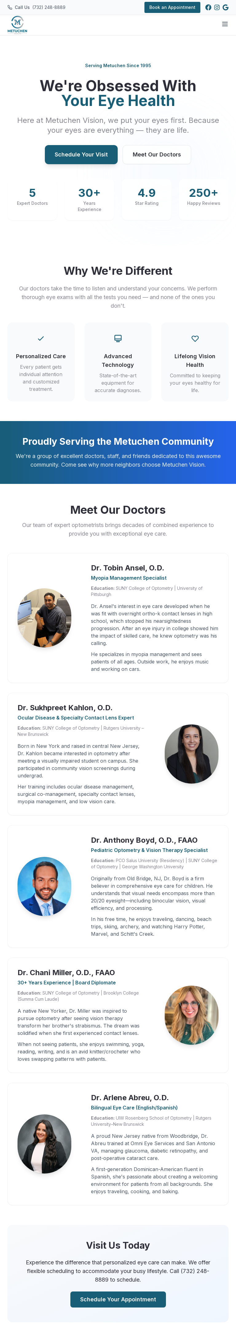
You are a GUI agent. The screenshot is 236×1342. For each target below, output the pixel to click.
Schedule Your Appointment (118, 1299)
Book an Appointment (172, 7)
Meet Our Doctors (157, 154)
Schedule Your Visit (81, 154)
